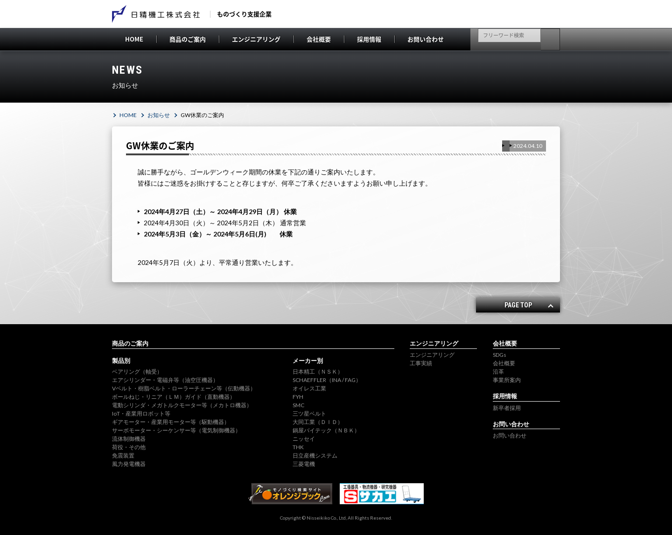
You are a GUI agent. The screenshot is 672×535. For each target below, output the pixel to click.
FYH (298, 396)
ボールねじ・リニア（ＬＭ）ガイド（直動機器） (173, 396)
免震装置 (123, 455)
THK (298, 447)
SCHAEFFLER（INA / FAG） (327, 379)
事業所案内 (507, 379)
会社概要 (319, 39)
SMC (298, 405)
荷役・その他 (129, 447)
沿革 (498, 371)
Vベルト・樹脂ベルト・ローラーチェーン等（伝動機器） (184, 388)
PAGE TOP (518, 305)
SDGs (499, 354)
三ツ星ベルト (309, 413)
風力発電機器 (129, 463)
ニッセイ (304, 438)
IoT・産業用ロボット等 (141, 413)
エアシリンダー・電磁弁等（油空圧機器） (165, 379)
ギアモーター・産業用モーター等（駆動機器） (171, 421)
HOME (134, 39)
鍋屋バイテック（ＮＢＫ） (326, 430)
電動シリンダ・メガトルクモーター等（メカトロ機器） (182, 405)
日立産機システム (315, 455)
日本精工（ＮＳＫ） (318, 371)
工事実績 (421, 363)
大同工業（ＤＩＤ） (318, 421)
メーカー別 (308, 360)
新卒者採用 (507, 407)
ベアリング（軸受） (137, 371)
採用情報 (369, 39)
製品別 (121, 360)
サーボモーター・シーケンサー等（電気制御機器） (176, 430)
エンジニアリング (256, 39)
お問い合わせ (425, 39)
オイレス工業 (309, 388)
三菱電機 (304, 463)
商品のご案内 (187, 39)
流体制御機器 (129, 438)
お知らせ (158, 114)
